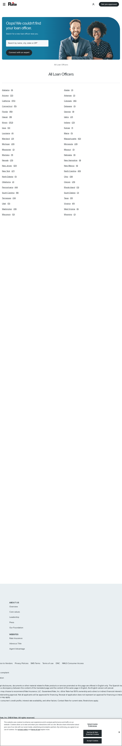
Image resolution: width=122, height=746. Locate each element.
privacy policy (23, 733)
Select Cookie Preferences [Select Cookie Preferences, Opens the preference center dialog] (92, 728)
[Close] (119, 735)
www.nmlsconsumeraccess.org (31, 721)
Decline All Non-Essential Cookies (92, 737)
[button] (4, 4)
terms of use (35, 733)
